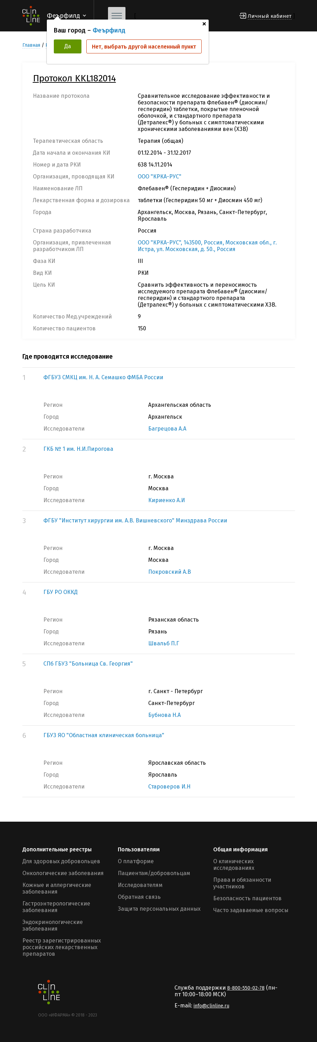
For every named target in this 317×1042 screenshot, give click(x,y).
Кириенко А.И (166, 500)
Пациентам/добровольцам (154, 873)
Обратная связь (139, 897)
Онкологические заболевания (63, 873)
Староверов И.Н (169, 786)
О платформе (136, 861)
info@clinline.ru (211, 1006)
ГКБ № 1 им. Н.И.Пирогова (78, 449)
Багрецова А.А (167, 428)
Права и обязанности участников (242, 883)
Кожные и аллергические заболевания (56, 888)
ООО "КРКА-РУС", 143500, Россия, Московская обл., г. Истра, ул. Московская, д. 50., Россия (207, 245)
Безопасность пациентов (247, 898)
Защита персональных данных (159, 908)
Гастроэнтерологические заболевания (56, 906)
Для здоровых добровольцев (61, 861)
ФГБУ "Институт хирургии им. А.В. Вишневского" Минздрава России (135, 520)
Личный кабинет (269, 16)
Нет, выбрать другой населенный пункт (144, 46)
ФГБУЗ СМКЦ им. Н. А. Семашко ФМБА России (103, 377)
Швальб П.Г (163, 643)
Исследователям (140, 885)
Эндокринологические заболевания (52, 925)
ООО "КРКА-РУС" (159, 176)
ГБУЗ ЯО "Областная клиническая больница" (103, 735)
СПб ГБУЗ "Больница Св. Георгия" (88, 663)
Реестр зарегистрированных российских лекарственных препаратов (61, 947)
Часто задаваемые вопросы (250, 910)
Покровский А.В (169, 571)
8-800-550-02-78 (246, 988)
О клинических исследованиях (233, 864)
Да (67, 46)
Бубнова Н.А (164, 715)
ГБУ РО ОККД (60, 592)
